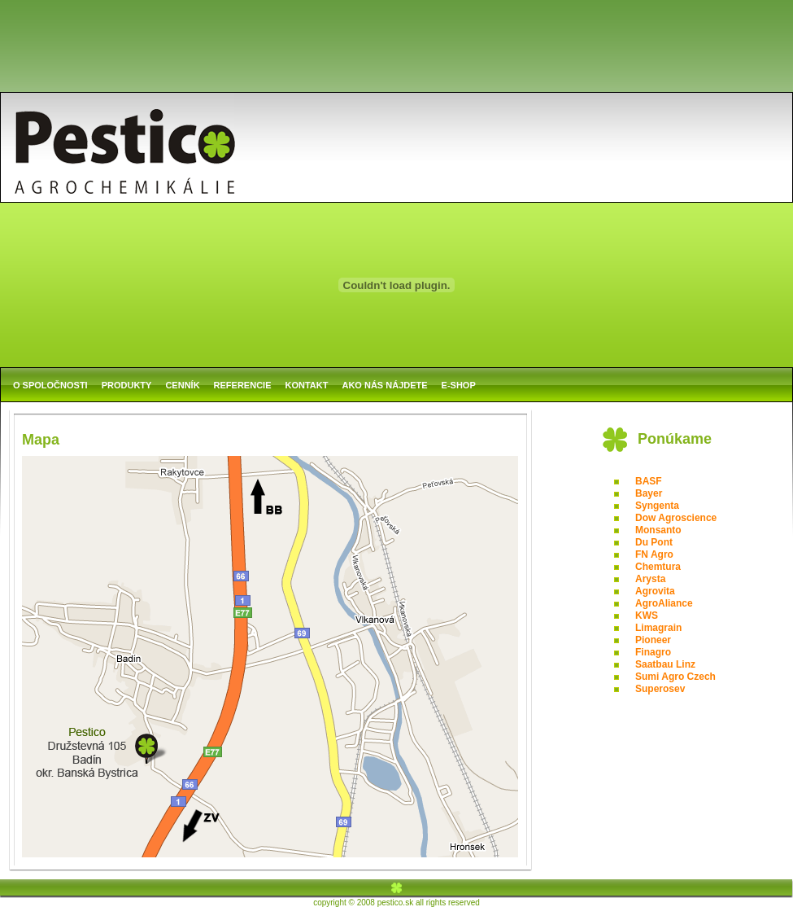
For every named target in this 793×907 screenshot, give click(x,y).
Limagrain (658, 627)
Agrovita (655, 591)
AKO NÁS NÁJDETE (384, 385)
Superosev (660, 688)
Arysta (650, 579)
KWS (646, 615)
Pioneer (653, 640)
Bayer (648, 493)
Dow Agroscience (676, 518)
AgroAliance (664, 603)
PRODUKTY (127, 385)
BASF (648, 481)
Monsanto (658, 530)
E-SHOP (459, 385)
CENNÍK (182, 385)
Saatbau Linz (665, 664)
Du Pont (654, 542)
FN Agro (654, 554)
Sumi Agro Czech (675, 676)
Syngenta (657, 505)
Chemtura (658, 566)
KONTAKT (307, 385)
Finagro (653, 652)
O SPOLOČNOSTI (50, 385)
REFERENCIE (243, 385)
